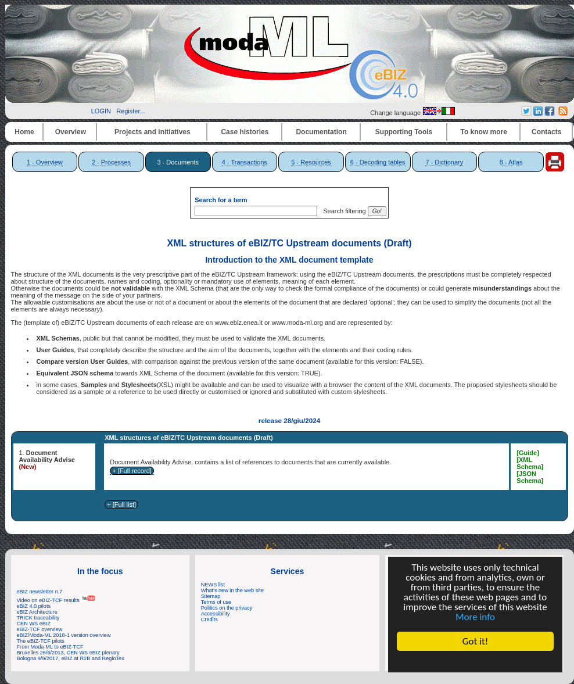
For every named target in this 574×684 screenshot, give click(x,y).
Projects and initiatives (152, 132)
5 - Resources (311, 162)
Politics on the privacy (227, 608)
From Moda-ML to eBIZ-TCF (50, 647)
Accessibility (215, 614)
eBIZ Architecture (37, 612)
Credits (209, 619)
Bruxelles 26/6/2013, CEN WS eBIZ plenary (68, 653)
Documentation (321, 132)
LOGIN (101, 111)
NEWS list (213, 585)
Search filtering (342, 210)
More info (475, 617)
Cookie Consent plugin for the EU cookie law (475, 661)
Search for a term (221, 199)
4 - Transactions (244, 162)
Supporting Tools (403, 132)
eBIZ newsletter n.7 (40, 592)
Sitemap (211, 596)
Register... (130, 111)
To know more (484, 132)
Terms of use (216, 602)
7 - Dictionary (444, 162)
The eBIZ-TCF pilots (40, 641)
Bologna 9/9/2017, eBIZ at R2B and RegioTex (70, 658)
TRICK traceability (38, 618)
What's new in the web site (232, 590)
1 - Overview (45, 162)
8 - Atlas (511, 162)
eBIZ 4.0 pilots (34, 606)
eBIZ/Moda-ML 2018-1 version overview (64, 635)
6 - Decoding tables (378, 162)
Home (24, 132)
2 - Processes (111, 162)
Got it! (475, 641)
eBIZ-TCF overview (40, 629)
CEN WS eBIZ (34, 623)
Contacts (546, 132)
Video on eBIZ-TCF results (56, 600)
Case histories (244, 132)
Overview (70, 132)
